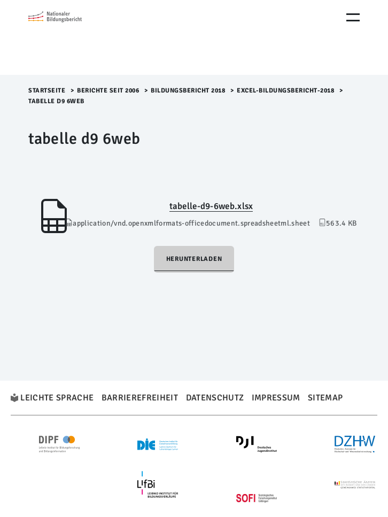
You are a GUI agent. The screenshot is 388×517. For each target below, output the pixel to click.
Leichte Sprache (57, 397)
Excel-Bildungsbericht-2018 (285, 91)
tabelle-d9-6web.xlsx (211, 206)
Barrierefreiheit (140, 397)
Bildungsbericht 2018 (188, 91)
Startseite (46, 91)
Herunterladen (194, 259)
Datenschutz (215, 397)
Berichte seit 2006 (108, 91)
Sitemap (325, 397)
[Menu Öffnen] (353, 17)
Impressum (276, 397)
